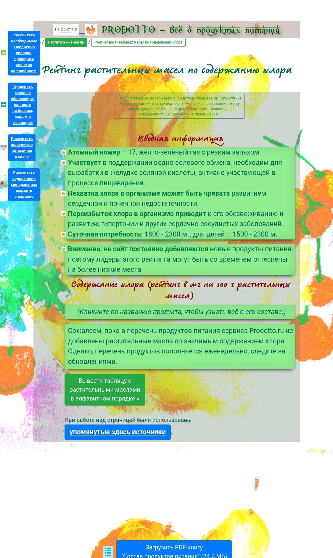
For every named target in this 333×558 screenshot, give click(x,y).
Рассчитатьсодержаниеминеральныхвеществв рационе (24, 184)
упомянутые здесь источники (118, 432)
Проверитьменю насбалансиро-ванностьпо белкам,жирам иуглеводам (22, 105)
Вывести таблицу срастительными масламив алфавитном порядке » (105, 389)
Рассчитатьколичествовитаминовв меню (22, 147)
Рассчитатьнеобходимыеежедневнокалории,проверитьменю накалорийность (24, 53)
